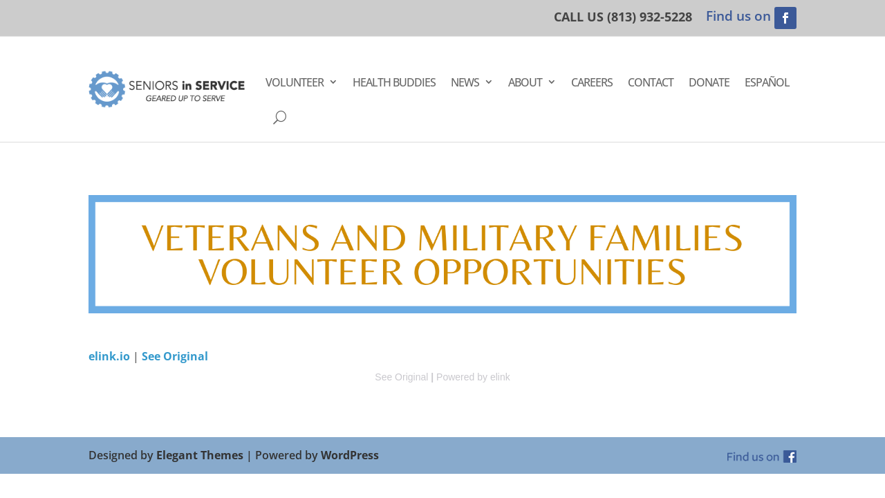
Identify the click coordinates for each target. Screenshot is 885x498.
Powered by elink (473, 376)
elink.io (109, 356)
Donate (709, 82)
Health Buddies (394, 82)
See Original (175, 356)
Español (767, 82)
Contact (650, 82)
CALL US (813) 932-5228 (623, 16)
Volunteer (295, 82)
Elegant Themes (199, 455)
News (465, 82)
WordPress (350, 455)
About (525, 82)
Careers (592, 82)
